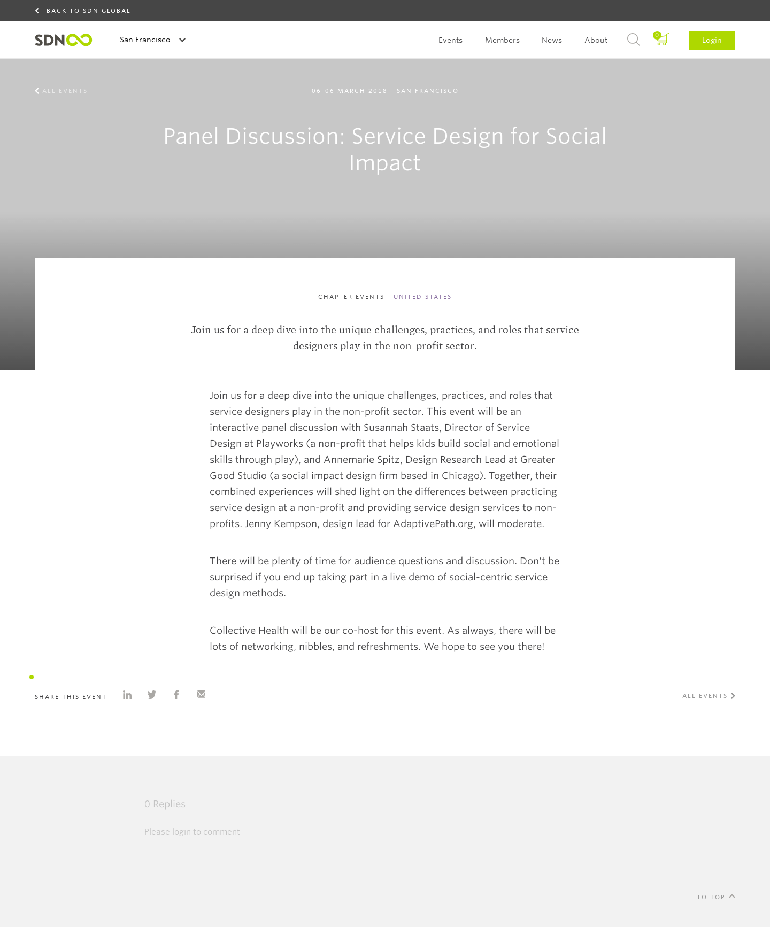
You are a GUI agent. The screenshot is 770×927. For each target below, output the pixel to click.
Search (633, 40)
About (595, 40)
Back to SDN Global (89, 10)
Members (502, 40)
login (181, 832)
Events (450, 40)
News (552, 40)
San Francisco (146, 39)
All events (65, 91)
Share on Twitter (152, 694)
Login (712, 40)
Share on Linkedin (127, 694)
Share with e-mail (201, 694)
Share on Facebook (176, 694)
